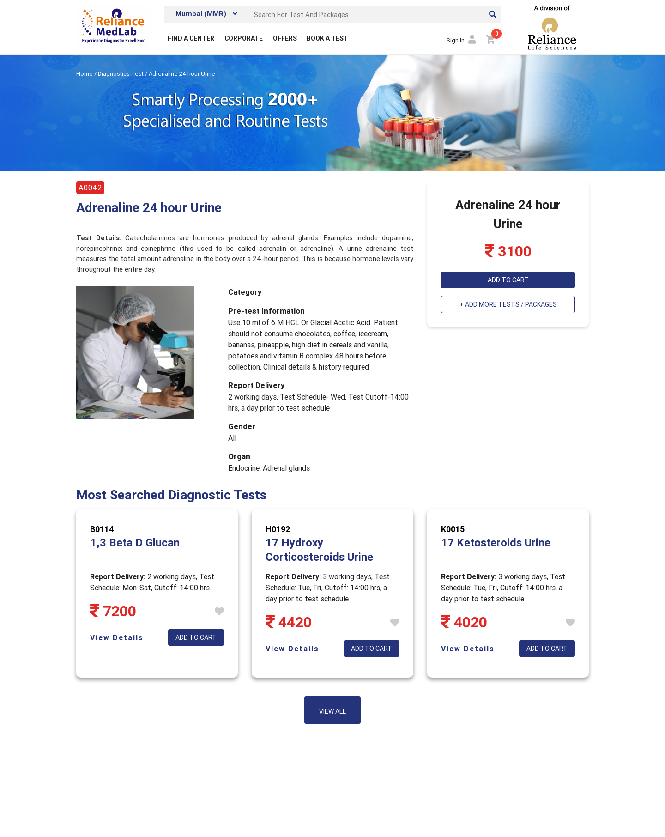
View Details (117, 637)
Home (85, 74)
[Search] (375, 14)
